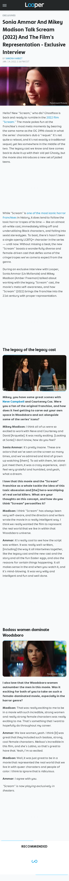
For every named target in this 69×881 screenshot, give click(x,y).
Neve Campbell (13, 402)
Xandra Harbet (14, 58)
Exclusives (9, 15)
